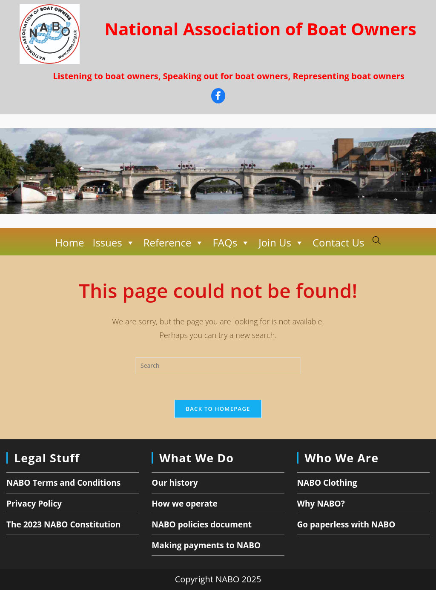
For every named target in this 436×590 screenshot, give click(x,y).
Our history (175, 482)
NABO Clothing (327, 482)
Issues (113, 242)
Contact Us (338, 242)
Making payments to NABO (206, 545)
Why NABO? (321, 503)
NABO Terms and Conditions (63, 482)
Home (69, 242)
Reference (173, 242)
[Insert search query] (218, 365)
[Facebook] (218, 96)
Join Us (281, 242)
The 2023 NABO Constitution (63, 524)
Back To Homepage (218, 408)
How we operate (185, 503)
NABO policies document (202, 524)
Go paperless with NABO (346, 524)
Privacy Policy (34, 503)
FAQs (231, 242)
